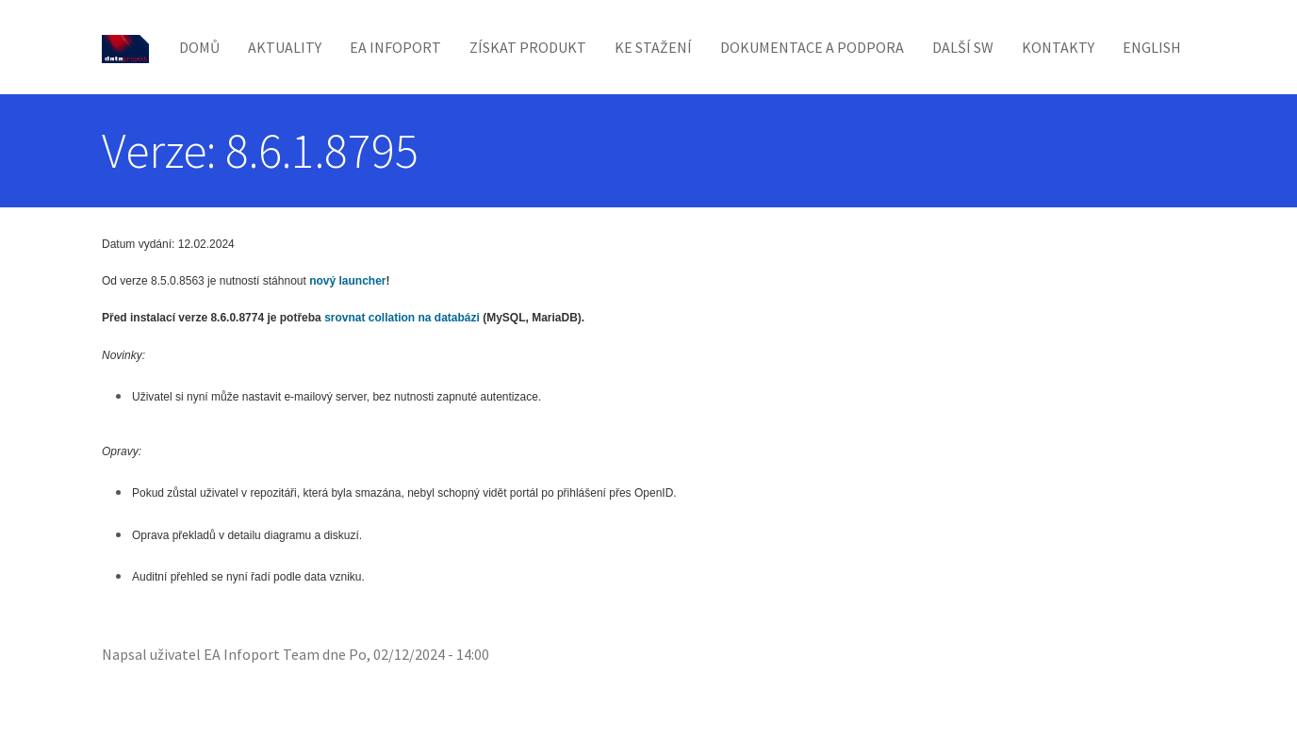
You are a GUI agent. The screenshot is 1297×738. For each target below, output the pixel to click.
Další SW (962, 47)
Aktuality (284, 47)
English (1152, 47)
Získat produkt (527, 47)
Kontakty (1058, 47)
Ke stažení (653, 47)
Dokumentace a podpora (812, 47)
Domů (199, 47)
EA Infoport (395, 47)
